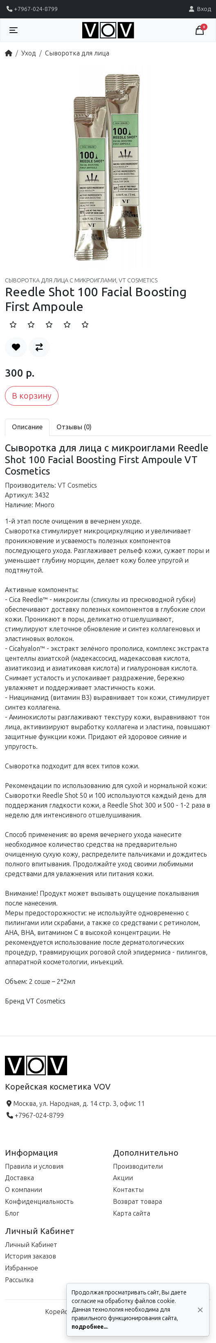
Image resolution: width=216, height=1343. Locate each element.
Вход (199, 9)
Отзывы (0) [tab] (74, 427)
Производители (138, 1166)
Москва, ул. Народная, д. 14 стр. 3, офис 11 (75, 1104)
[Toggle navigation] (13, 30)
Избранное (21, 1268)
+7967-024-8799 (31, 9)
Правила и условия (34, 1166)
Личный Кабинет (31, 1245)
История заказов (30, 1256)
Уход (28, 53)
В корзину (32, 396)
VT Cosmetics (77, 485)
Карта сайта (131, 1213)
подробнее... (89, 1326)
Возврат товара (137, 1201)
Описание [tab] (27, 427)
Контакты (128, 1190)
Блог (12, 1213)
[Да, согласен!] (200, 1309)
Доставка (19, 1178)
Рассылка (19, 1280)
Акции (123, 1178)
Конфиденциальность (39, 1201)
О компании (23, 1190)
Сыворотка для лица (77, 53)
